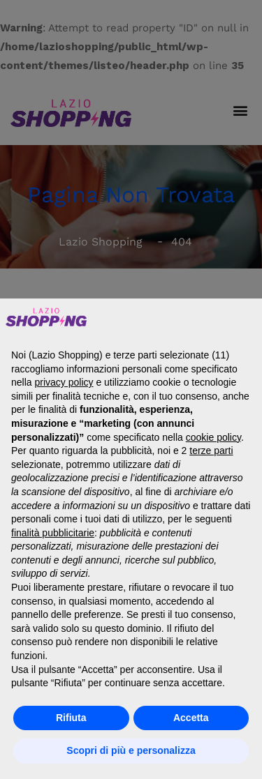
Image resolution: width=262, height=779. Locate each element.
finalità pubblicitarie (52, 532)
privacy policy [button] (63, 382)
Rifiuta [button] (71, 717)
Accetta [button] (191, 717)
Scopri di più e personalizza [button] (130, 750)
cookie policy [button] (213, 437)
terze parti (211, 450)
